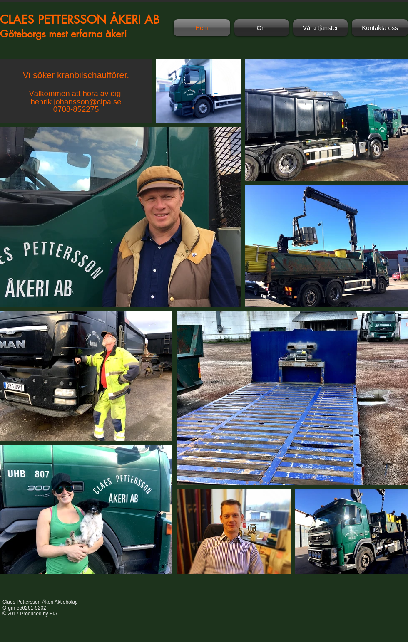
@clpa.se (105, 101)
